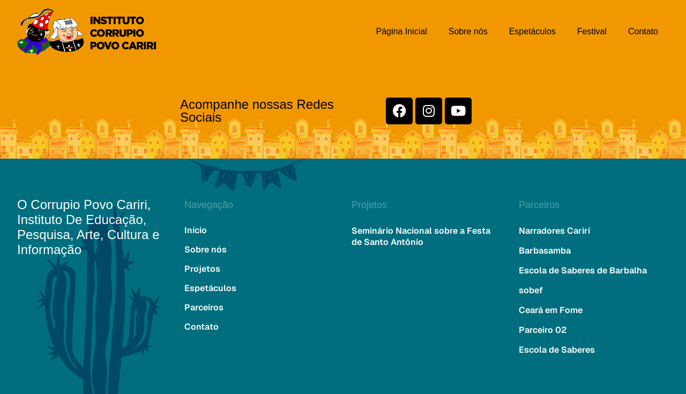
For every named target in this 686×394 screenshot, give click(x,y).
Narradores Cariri (554, 230)
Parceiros (203, 307)
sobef (531, 290)
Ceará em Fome (551, 310)
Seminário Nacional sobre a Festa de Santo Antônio (421, 236)
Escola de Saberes (557, 349)
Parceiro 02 (542, 330)
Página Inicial (401, 31)
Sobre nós (468, 31)
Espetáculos (532, 31)
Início (195, 230)
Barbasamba (545, 250)
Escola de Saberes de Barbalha (583, 270)
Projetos (202, 268)
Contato (643, 31)
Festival (592, 31)
